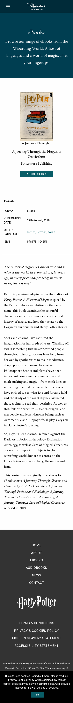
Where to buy (36, 174)
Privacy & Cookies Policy (36, 631)
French (31, 232)
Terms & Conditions (36, 623)
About (36, 553)
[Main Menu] (8, 6)
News (36, 575)
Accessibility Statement (37, 646)
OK (37, 695)
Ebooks (36, 560)
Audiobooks (36, 568)
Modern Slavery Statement (36, 638)
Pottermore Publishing (36, 6)
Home (36, 545)
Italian (51, 232)
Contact (36, 583)
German (42, 232)
